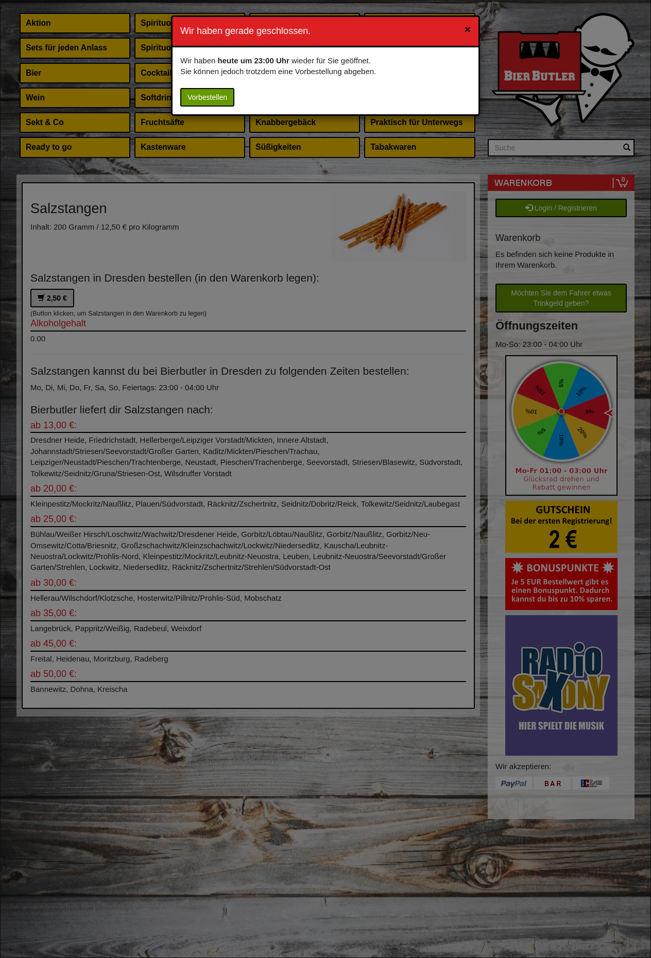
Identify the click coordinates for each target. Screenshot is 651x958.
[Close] (468, 29)
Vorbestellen (207, 97)
